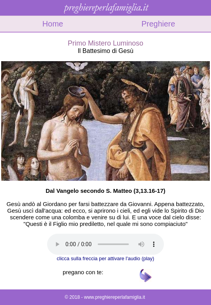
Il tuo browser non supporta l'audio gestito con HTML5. (105, 244)
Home (52, 23)
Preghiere (158, 23)
